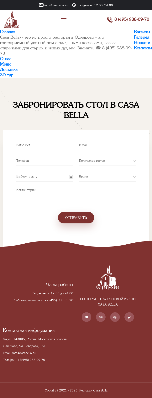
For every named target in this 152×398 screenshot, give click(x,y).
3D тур (6, 74)
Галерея (141, 37)
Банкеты (142, 31)
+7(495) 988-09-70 (31, 359)
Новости (142, 42)
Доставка (9, 69)
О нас (5, 58)
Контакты (143, 48)
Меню (5, 64)
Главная (7, 31)
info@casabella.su (55, 5)
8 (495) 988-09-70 (128, 20)
